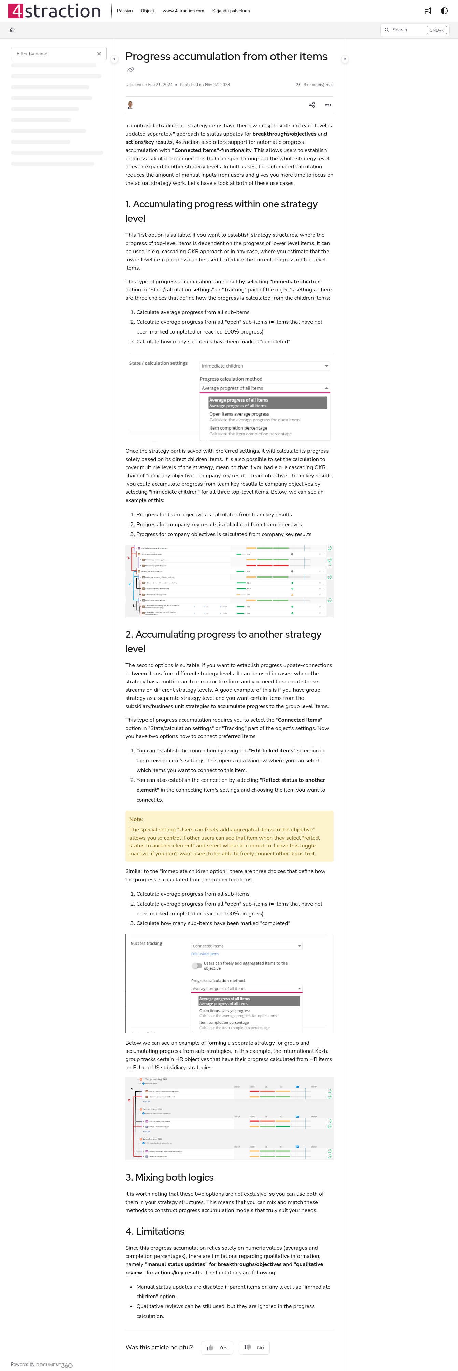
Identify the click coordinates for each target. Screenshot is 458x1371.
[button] (415, 30)
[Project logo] (54, 11)
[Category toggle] (114, 59)
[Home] (12, 30)
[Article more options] (328, 104)
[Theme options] (444, 10)
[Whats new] (427, 10)
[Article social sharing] (311, 104)
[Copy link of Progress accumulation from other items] (130, 70)
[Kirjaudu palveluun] (231, 11)
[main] (229, 705)
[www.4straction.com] (183, 11)
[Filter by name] (59, 53)
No (254, 1348)
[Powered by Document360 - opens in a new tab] (42, 1364)
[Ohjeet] (147, 11)
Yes (217, 1348)
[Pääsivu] (125, 11)
